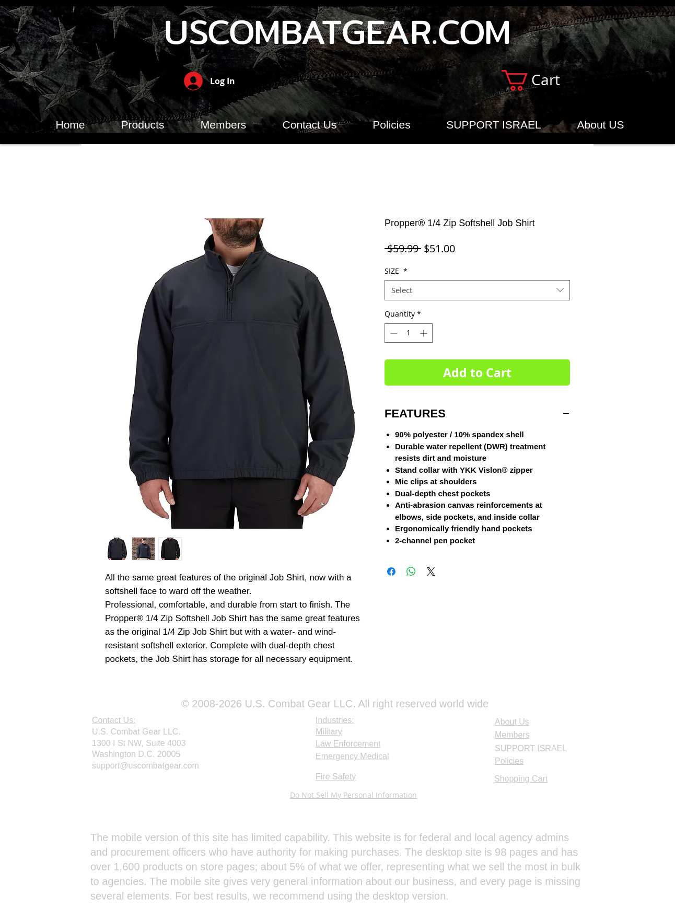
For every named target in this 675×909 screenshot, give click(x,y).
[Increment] (424, 333)
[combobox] (477, 290)
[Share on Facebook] (391, 571)
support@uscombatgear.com (145, 765)
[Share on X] (431, 571)
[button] (543, 80)
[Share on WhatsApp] (411, 571)
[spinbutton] (408, 333)
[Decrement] (392, 333)
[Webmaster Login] (117, 795)
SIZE (396, 271)
